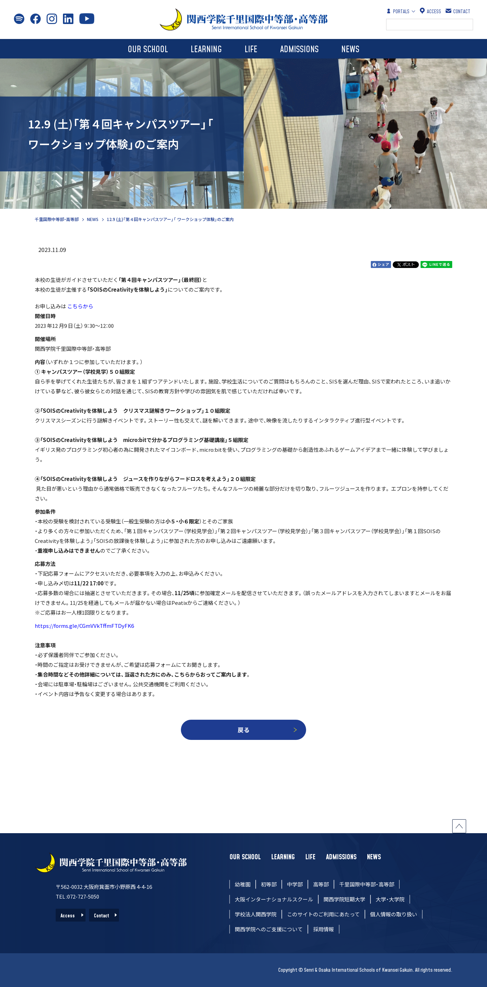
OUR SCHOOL (148, 50)
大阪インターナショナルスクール (274, 899)
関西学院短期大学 (344, 899)
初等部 (269, 884)
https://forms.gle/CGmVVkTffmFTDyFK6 (84, 625)
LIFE (251, 50)
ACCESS (430, 11)
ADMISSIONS (299, 50)
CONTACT (458, 11)
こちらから (80, 306)
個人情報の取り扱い (393, 914)
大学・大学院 (390, 899)
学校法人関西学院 (256, 914)
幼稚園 (242, 884)
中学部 (295, 884)
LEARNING (206, 50)
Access (68, 916)
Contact (101, 916)
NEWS (350, 50)
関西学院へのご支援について (269, 929)
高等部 (321, 884)
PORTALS (397, 11)
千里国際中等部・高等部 (57, 219)
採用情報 (323, 929)
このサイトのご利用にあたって (323, 914)
